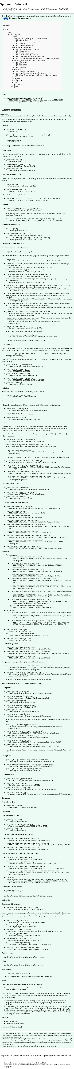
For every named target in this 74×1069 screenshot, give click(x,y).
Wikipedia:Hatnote (25, 121)
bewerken (5, 16)
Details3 (6, 195)
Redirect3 (11, 629)
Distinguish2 (12, 828)
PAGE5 (26, 290)
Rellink (10, 140)
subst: (12, 984)
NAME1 (38, 746)
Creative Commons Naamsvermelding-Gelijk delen (44, 1064)
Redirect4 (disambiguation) (56, 261)
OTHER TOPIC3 (46, 220)
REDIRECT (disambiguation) (50, 508)
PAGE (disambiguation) (44, 766)
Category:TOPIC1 (30, 931)
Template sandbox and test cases (19, 1013)
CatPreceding (12, 934)
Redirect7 (15, 612)
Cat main (10, 920)
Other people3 (12, 714)
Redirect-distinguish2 (15, 656)
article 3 (48, 200)
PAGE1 (33, 186)
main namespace (20, 255)
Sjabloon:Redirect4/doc (40, 1033)
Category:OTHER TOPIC (32, 935)
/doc (32, 1046)
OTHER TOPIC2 (31, 220)
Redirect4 (11, 98)
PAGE (25, 230)
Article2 (32, 166)
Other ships (11, 805)
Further (10, 229)
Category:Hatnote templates (15, 1023)
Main (5, 154)
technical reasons (17, 859)
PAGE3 (39, 235)
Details (6, 179)
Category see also (14, 907)
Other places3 (12, 769)
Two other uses (13, 450)
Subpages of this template (48, 1046)
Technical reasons (14, 857)
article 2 (39, 200)
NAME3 (50, 746)
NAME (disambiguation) (41, 698)
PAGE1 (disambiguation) (37, 441)
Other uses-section (14, 335)
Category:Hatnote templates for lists (31, 965)
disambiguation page (41, 287)
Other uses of (12, 488)
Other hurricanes (13, 778)
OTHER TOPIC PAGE (34, 210)
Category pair (12, 929)
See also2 (11, 219)
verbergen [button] (6, 29)
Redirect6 (11, 540)
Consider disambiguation (16, 666)
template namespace (56, 1008)
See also (10, 208)
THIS (24, 909)
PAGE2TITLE (42, 282)
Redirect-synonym (13, 634)
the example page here (46, 119)
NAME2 (44, 746)
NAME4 (58, 746)
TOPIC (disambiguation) (38, 494)
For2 (9, 395)
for (12, 331)
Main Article (22, 161)
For (4, 348)
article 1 (33, 200)
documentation (14, 1033)
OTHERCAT (35, 944)
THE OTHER (38, 909)
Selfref (10, 890)
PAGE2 (30, 235)
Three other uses (13, 465)
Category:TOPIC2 (55, 931)
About (5, 252)
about (19, 457)
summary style (24, 154)
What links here (11, 989)
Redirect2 (15, 557)
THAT (28, 909)
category (28, 922)
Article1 (34, 170)
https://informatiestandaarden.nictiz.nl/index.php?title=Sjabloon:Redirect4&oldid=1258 (42, 1055)
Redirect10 (16, 620)
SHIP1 (36, 807)
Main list (11, 169)
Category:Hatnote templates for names (31, 957)
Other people (12, 691)
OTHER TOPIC (20, 220)
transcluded (24, 1033)
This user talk (13, 973)
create (64, 1040)
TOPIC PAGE (18, 210)
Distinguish (11, 819)
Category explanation (15, 925)
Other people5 (12, 744)
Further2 (10, 238)
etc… (32, 136)
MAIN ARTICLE (38, 922)
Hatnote (10, 129)
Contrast (10, 943)
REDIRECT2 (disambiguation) (33, 102)
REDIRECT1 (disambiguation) (23, 624)
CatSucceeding (12, 938)
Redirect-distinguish (15, 647)
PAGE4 (11, 290)
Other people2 (12, 709)
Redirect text (12, 638)
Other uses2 (11, 439)
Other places (12, 760)
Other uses (12, 391)
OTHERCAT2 (45, 944)
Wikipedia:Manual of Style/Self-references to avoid (35, 896)
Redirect (10, 506)
